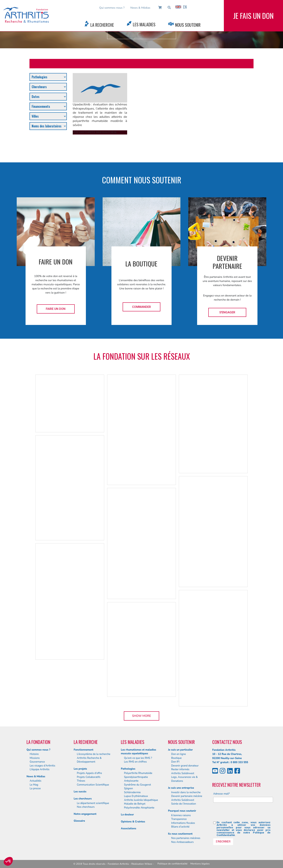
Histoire (34, 754)
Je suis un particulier (180, 750)
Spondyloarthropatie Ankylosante (136, 779)
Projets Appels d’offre (89, 773)
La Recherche (102, 25)
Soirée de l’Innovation (183, 804)
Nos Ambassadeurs (182, 842)
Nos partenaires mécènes (185, 838)
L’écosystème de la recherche (93, 754)
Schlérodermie (132, 792)
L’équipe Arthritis (40, 769)
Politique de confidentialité (172, 863)
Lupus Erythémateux (136, 796)
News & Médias (140, 8)
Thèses (81, 781)
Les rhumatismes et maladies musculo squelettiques (138, 751)
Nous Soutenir (188, 25)
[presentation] (243, 813)
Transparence (179, 819)
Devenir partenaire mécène (186, 796)
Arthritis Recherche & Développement (89, 760)
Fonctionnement (83, 750)
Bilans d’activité (180, 827)
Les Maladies (144, 24)
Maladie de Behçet (134, 804)
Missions (35, 758)
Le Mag (34, 785)
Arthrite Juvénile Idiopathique (141, 800)
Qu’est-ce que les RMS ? (138, 758)
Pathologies (128, 769)
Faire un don (55, 309)
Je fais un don (253, 15)
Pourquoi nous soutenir (182, 811)
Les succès (80, 791)
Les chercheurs (83, 798)
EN (181, 7)
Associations (128, 828)
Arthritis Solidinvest (182, 773)
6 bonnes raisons (181, 815)
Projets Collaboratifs (88, 777)
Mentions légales (200, 863)
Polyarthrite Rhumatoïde (138, 773)
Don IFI (175, 762)
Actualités (35, 781)
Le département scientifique (93, 803)
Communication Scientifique (93, 785)
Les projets (80, 769)
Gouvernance (37, 762)
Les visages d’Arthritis (42, 765)
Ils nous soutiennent (180, 834)
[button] (8, 861)
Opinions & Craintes (133, 821)
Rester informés (180, 769)
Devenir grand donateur (184, 765)
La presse (35, 788)
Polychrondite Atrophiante (139, 807)
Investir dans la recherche (186, 792)
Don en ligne (178, 754)
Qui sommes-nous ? (112, 8)
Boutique (176, 758)
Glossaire (79, 821)
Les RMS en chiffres (135, 762)
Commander (141, 307)
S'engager (227, 312)
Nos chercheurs (86, 807)
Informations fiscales (183, 823)
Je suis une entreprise (181, 788)
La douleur (127, 814)
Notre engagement (85, 814)
